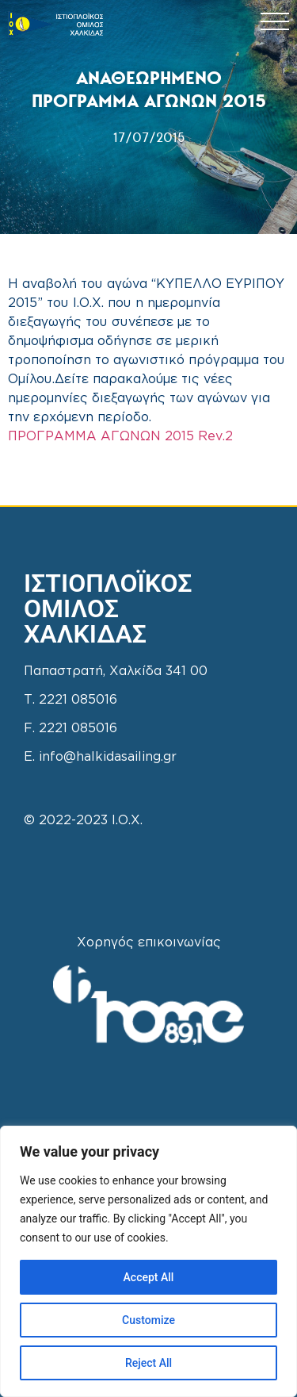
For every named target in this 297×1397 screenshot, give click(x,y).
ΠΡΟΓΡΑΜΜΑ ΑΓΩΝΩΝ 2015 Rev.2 (120, 437)
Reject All (148, 1363)
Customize (148, 1320)
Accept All (149, 1277)
